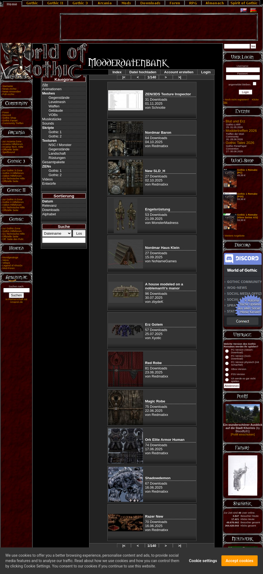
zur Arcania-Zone (11, 141)
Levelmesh (57, 102)
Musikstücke (51, 119)
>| (179, 77)
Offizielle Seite (10, 149)
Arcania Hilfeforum (12, 144)
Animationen (51, 89)
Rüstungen (57, 158)
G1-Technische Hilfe (13, 233)
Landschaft (57, 153)
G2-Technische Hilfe (13, 207)
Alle (45, 85)
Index (117, 72)
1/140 (151, 77)
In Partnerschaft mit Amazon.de (16, 300)
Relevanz (49, 206)
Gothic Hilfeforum (12, 231)
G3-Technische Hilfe (13, 178)
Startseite (7, 86)
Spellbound (8, 152)
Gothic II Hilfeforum (13, 202)
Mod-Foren (8, 268)
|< (123, 77)
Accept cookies (239, 563)
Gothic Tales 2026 (240, 143)
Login (206, 72)
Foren (5, 112)
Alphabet (49, 214)
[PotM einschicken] (243, 434)
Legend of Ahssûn (12, 265)
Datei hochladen (142, 72)
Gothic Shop (9, 118)
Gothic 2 (55, 136)
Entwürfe (49, 183)
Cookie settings (203, 563)
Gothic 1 (55, 132)
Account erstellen (178, 72)
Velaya (6, 262)
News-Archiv (9, 89)
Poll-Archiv (8, 94)
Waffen (54, 106)
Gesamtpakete (53, 162)
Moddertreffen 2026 (241, 131)
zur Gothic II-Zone (12, 199)
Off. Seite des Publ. (13, 239)
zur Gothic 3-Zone (12, 170)
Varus (5, 260)
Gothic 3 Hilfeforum (13, 173)
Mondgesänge (10, 257)
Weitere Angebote (234, 235)
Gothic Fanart (10, 120)
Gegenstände (59, 98)
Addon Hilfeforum (11, 176)
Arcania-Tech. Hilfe (12, 147)
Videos (47, 179)
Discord (6, 115)
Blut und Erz (235, 121)
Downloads (50, 210)
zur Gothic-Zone (11, 228)
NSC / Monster (60, 145)
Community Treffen (13, 123)
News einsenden (11, 91)
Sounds (48, 123)
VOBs (53, 115)
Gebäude (56, 110)
